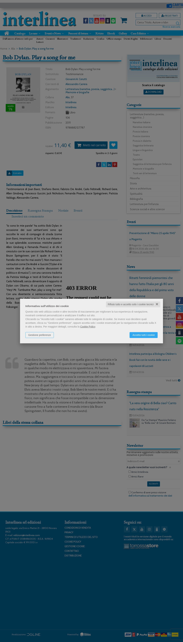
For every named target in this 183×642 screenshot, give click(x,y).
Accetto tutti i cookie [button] (143, 335)
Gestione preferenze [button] (39, 335)
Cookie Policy (87, 326)
